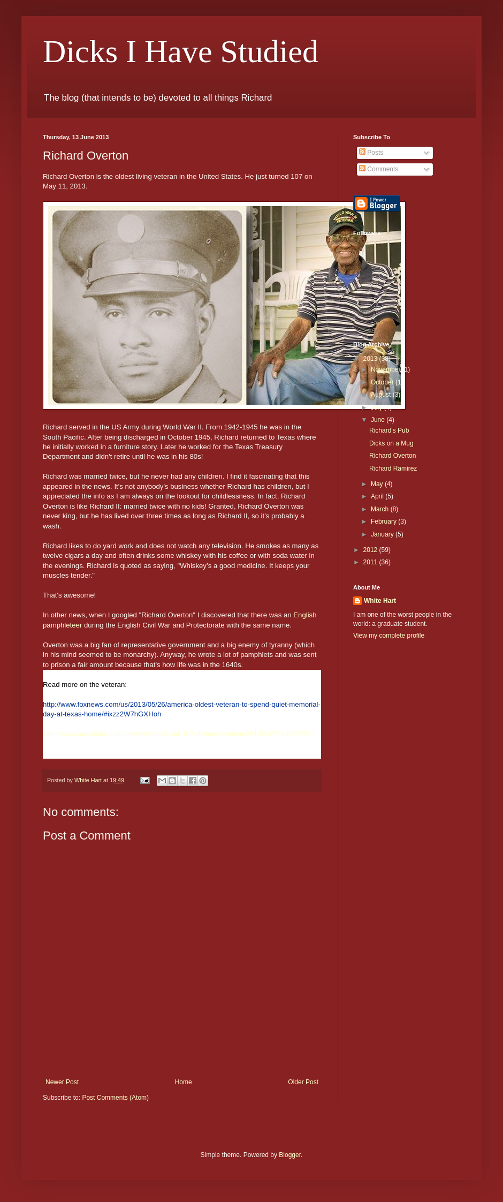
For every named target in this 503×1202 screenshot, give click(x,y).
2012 (371, 550)
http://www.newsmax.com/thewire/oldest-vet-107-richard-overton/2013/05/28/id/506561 (178, 734)
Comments (378, 169)
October (383, 382)
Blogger (290, 1155)
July (377, 407)
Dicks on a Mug (391, 443)
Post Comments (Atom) (115, 1097)
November (386, 369)
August (382, 394)
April (378, 496)
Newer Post (62, 1082)
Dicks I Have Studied (180, 51)
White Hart (380, 600)
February (384, 521)
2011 (371, 562)
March (381, 509)
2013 (371, 358)
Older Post (303, 1082)
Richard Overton (392, 455)
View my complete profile (388, 635)
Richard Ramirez (393, 468)
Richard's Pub (389, 430)
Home (183, 1082)
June (378, 420)
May (378, 484)
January (383, 534)
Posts (371, 152)
